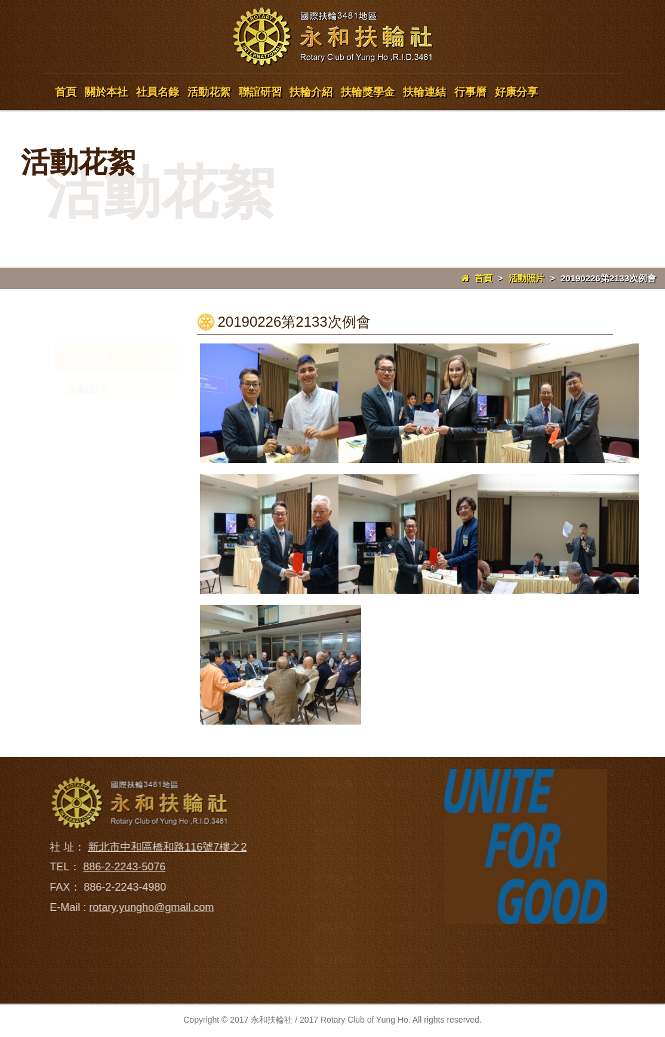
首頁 (65, 92)
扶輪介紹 (311, 92)
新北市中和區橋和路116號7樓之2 (162, 847)
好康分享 (516, 92)
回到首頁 (334, 784)
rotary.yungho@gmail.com (146, 907)
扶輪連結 (424, 92)
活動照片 (526, 278)
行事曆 (470, 92)
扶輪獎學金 (368, 92)
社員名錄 (157, 92)
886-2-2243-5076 (119, 867)
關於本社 (106, 92)
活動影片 (88, 389)
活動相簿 (88, 357)
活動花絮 (208, 92)
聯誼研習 (260, 92)
